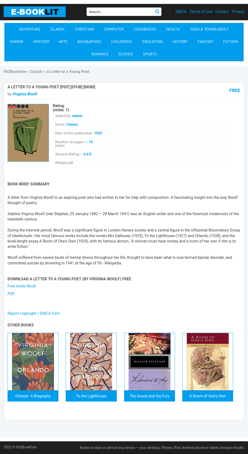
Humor (16, 41)
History (180, 41)
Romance (100, 53)
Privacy (238, 11)
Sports (150, 53)
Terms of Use (200, 11)
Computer (114, 29)
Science (126, 53)
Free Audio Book (22, 286)
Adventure (29, 29)
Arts (63, 41)
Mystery (41, 41)
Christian (84, 29)
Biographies (89, 41)
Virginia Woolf (25, 94)
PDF (11, 294)
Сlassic (57, 29)
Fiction (230, 41)
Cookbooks (145, 29)
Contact (222, 11)
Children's (121, 41)
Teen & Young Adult (209, 29)
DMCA (180, 11)
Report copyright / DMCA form (34, 313)
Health (173, 29)
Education (152, 41)
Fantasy (205, 41)
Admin (77, 116)
